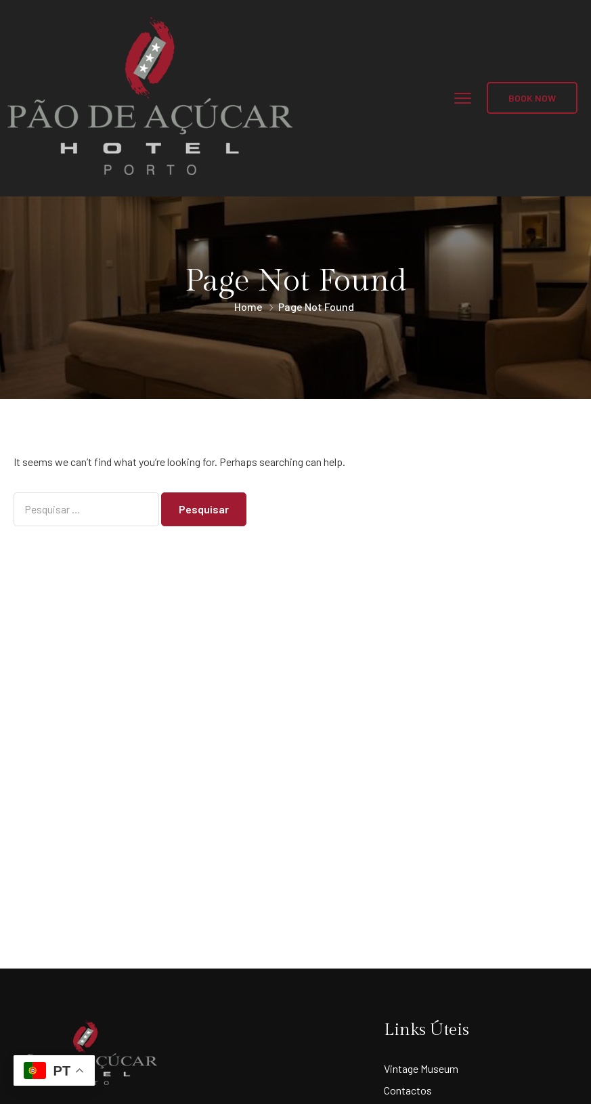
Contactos (408, 1090)
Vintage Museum (421, 1068)
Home (248, 306)
